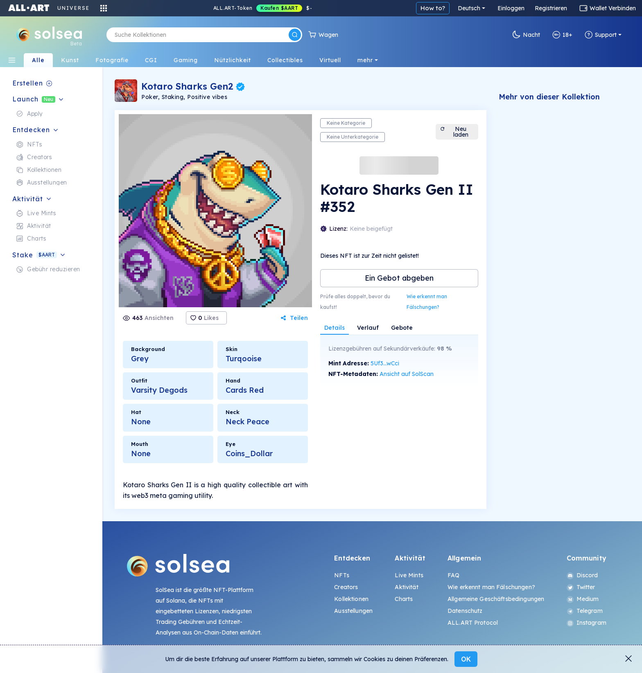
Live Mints (409, 575)
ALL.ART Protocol (473, 622)
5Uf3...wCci (385, 363)
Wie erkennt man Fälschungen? (427, 301)
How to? (432, 8)
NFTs (341, 575)
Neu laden (454, 131)
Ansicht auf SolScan (407, 374)
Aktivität (406, 587)
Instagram (586, 623)
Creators (346, 587)
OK (466, 659)
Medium (583, 599)
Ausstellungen (353, 610)
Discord (582, 575)
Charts (404, 599)
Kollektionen (351, 599)
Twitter (581, 587)
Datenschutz (465, 610)
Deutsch (469, 8)
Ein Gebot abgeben (399, 278)
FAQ (453, 575)
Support (601, 35)
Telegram (585, 611)
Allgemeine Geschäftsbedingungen (496, 599)
